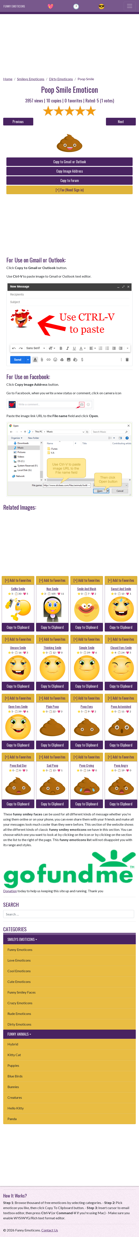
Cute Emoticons (19, 981)
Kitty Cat (14, 1055)
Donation (10, 891)
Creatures (14, 1097)
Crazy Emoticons (19, 1003)
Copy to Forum (69, 180)
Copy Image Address (69, 171)
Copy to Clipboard (18, 627)
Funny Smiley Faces (21, 992)
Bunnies (13, 1087)
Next (121, 121)
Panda (12, 1119)
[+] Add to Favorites (18, 580)
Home (7, 79)
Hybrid (12, 1044)
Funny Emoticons (19, 949)
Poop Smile (86, 79)
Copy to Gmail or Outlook (69, 161)
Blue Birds (15, 1076)
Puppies (13, 1065)
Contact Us (49, 1230)
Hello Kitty (15, 1108)
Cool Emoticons (19, 971)
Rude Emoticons (19, 1013)
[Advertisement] (69, 44)
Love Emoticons (19, 960)
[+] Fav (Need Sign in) (70, 189)
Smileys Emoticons (30, 79)
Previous (18, 121)
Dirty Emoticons (61, 79)
